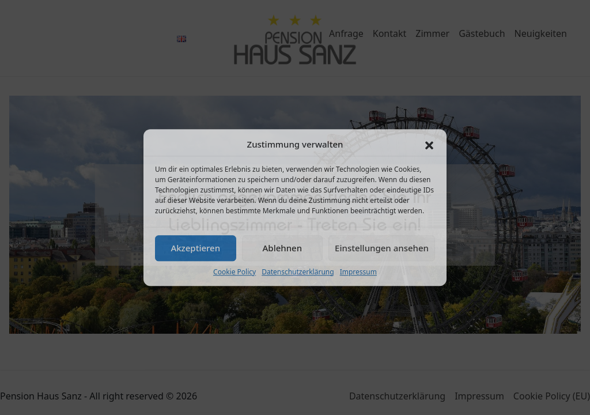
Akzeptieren (195, 248)
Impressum (358, 272)
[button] (429, 144)
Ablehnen (282, 248)
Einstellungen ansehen (382, 248)
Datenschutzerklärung (298, 272)
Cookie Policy (234, 272)
